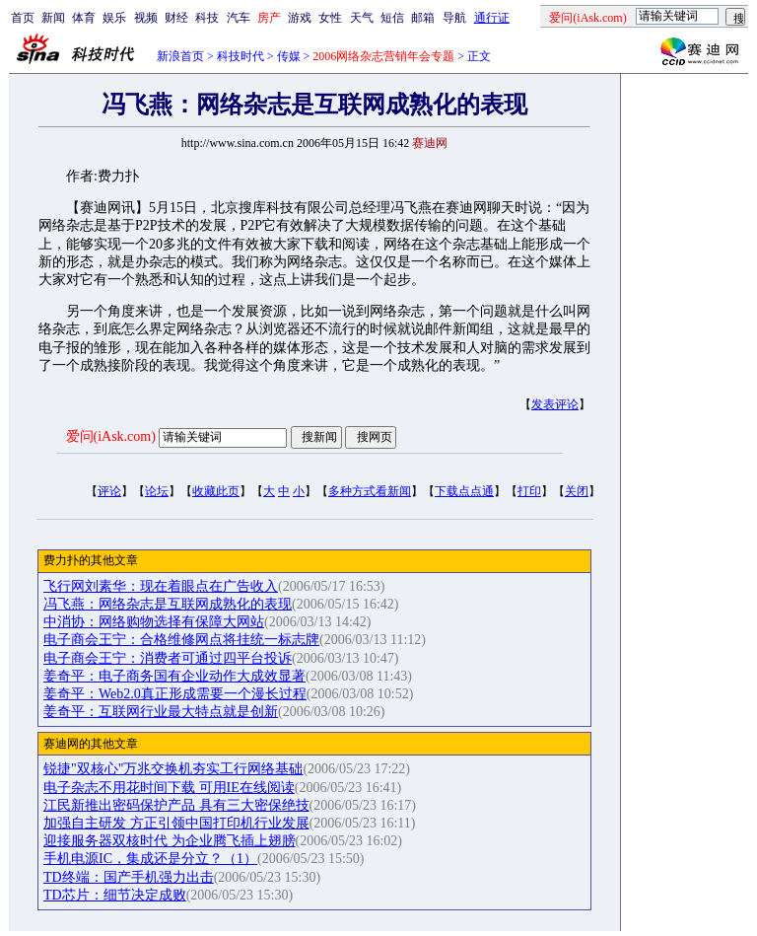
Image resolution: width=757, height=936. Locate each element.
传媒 (289, 56)
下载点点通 (464, 491)
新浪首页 (180, 56)
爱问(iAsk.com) (111, 436)
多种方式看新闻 (369, 491)
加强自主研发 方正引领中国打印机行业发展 (176, 823)
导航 (454, 18)
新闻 (53, 18)
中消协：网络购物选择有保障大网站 (153, 621)
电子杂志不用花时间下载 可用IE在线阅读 (169, 787)
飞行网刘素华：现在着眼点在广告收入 (160, 586)
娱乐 (114, 18)
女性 (330, 18)
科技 (207, 18)
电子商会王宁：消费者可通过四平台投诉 (167, 658)
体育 (84, 18)
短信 (392, 18)
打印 (529, 491)
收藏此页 (216, 491)
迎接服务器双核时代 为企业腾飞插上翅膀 (169, 840)
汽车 (238, 18)
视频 (146, 18)
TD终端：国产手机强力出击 (128, 877)
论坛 (157, 491)
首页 (22, 18)
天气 (362, 18)
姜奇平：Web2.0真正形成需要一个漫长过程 (175, 693)
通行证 (492, 18)
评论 (109, 491)
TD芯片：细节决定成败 (114, 895)
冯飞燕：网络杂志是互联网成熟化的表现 (167, 604)
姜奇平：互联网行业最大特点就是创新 (160, 711)
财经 (176, 18)
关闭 (576, 491)
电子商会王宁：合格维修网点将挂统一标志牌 (181, 639)
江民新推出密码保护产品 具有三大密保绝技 (176, 805)
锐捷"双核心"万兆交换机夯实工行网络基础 (173, 768)
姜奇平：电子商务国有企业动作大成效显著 (174, 676)
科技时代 (240, 56)
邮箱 (423, 18)
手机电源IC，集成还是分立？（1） (150, 858)
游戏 (299, 18)
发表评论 (555, 404)
